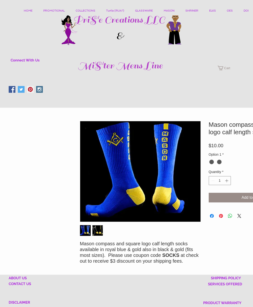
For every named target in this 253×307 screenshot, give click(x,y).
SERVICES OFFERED (225, 284)
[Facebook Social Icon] (12, 89)
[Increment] (227, 180)
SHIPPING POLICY (226, 278)
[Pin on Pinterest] (221, 216)
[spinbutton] (219, 180)
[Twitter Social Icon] (21, 89)
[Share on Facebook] (212, 216)
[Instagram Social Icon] (39, 89)
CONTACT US (20, 284)
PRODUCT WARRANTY (222, 303)
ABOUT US (18, 278)
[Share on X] (239, 216)
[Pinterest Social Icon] (30, 89)
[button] (87, 11)
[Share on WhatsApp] (230, 216)
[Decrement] (212, 180)
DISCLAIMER (19, 302)
